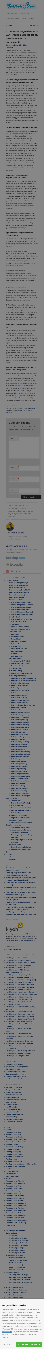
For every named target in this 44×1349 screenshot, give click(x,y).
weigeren (5, 1334)
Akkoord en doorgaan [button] (27, 1344)
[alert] (22, 674)
